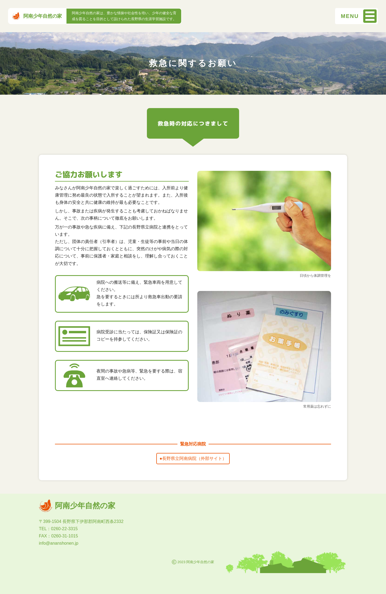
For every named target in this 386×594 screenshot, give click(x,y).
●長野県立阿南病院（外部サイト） (193, 458)
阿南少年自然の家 (37, 16)
